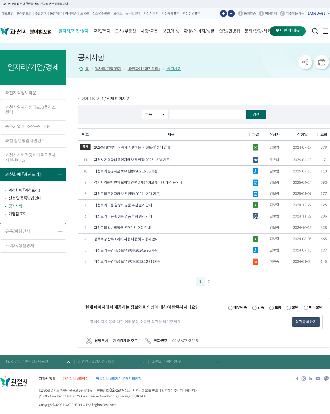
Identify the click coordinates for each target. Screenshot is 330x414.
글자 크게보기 (223, 13)
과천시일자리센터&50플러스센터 (30, 110)
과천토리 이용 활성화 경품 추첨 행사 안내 (123, 216)
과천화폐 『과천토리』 (23, 174)
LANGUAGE (316, 13)
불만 (295, 307)
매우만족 (240, 307)
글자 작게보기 (231, 13)
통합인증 (250, 13)
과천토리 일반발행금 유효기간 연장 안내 (122, 228)
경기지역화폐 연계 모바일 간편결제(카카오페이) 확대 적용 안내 (138, 182)
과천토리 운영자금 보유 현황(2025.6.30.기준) (126, 171)
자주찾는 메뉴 (295, 13)
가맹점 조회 (17, 214)
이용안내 (271, 13)
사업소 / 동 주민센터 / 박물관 (26, 361)
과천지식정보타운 (20, 93)
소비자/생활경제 (19, 245)
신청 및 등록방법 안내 (24, 198)
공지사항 (15, 206)
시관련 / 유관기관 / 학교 (96, 361)
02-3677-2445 (185, 340)
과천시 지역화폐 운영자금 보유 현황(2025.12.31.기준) (132, 160)
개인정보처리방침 (75, 378)
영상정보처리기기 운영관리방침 (118, 378)
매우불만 (316, 307)
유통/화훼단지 (17, 231)
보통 (278, 307)
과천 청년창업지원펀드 (25, 140)
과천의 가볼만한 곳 (166, 361)
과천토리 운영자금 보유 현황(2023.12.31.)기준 (127, 261)
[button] (74, 31)
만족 (260, 307)
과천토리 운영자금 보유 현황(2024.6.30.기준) (126, 250)
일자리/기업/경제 (108, 68)
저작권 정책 (47, 378)
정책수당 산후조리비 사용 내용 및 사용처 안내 (126, 239)
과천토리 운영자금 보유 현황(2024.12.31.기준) (127, 194)
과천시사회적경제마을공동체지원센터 (30, 158)
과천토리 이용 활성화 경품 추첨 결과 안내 (123, 205)
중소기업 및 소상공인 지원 (27, 126)
